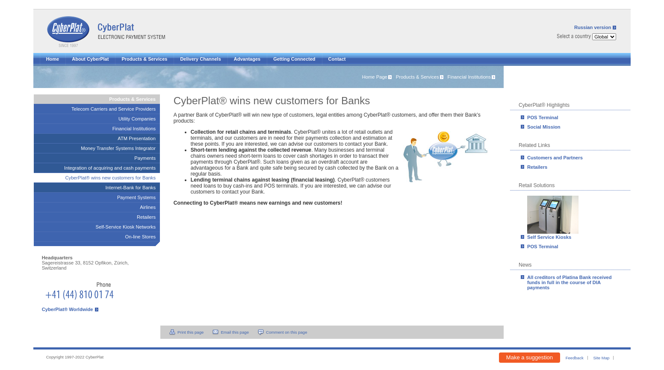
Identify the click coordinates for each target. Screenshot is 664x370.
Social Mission (544, 126)
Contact (337, 59)
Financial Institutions (469, 76)
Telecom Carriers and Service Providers (113, 109)
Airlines (148, 207)
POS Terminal (542, 117)
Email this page (235, 332)
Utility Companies (137, 118)
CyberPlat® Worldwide (67, 309)
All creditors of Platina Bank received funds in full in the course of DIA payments (569, 282)
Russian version (592, 27)
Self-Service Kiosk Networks (126, 226)
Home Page (374, 76)
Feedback (575, 357)
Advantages (247, 59)
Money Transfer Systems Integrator (118, 148)
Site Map (601, 357)
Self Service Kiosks (549, 237)
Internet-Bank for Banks (131, 187)
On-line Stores (140, 236)
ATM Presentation (137, 138)
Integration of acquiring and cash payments (110, 167)
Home (52, 59)
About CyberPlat (90, 59)
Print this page (190, 332)
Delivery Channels (200, 59)
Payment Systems (136, 197)
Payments (145, 158)
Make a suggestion (529, 357)
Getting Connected (294, 59)
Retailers (537, 167)
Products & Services (144, 59)
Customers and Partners (555, 157)
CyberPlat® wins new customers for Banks (110, 177)
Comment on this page (286, 332)
